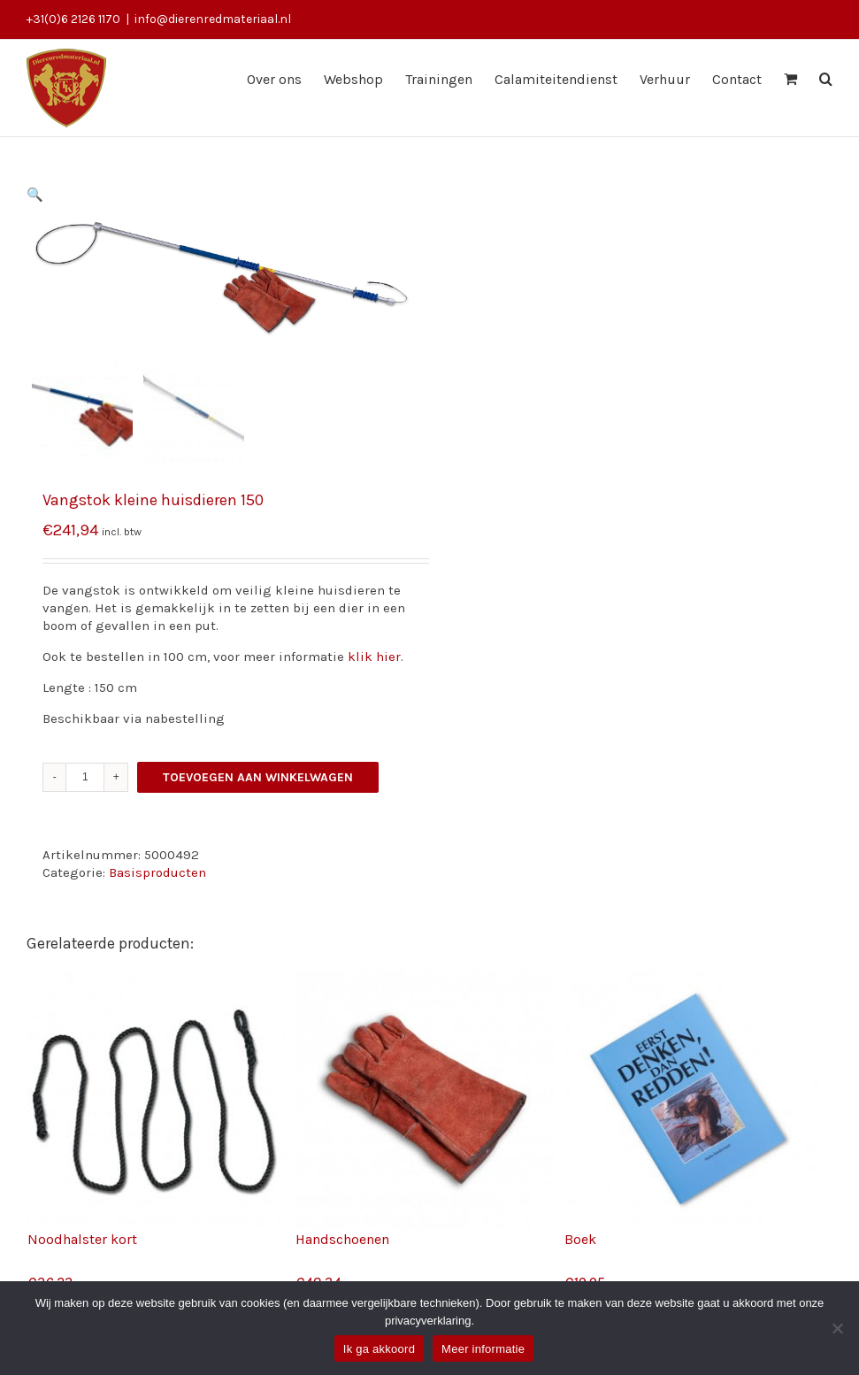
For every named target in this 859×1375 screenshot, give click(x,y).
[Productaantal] (85, 777)
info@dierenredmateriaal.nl (212, 19)
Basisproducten (157, 872)
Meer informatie (483, 1349)
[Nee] (837, 1328)
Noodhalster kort (82, 1239)
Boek (580, 1239)
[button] (35, 195)
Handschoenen (342, 1239)
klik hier (374, 656)
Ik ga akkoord (379, 1349)
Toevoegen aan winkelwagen (258, 777)
